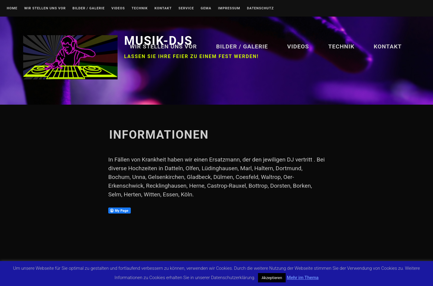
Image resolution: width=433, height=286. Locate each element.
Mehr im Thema (302, 277)
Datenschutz (260, 8)
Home (12, 8)
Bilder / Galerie (88, 8)
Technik (140, 8)
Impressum (229, 8)
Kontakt (163, 8)
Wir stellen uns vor (45, 8)
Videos (118, 8)
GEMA (206, 8)
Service (186, 8)
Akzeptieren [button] (272, 277)
